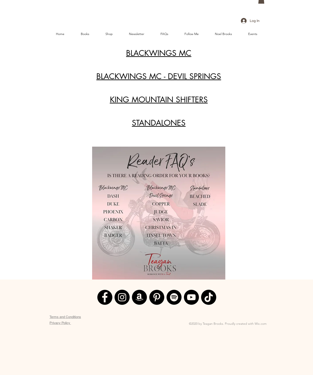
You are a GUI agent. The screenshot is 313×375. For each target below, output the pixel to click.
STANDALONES (159, 123)
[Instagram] (122, 297)
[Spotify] (174, 297)
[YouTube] (191, 297)
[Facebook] (104, 297)
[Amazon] (139, 297)
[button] (85, 33)
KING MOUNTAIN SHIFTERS (159, 100)
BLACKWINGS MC (158, 53)
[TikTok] (208, 297)
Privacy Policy (60, 323)
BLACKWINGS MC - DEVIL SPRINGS (158, 76)
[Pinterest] (156, 297)
